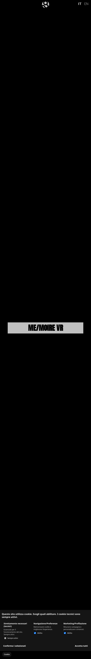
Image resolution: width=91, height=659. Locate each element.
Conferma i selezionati (14, 645)
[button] (6, 654)
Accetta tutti (81, 645)
